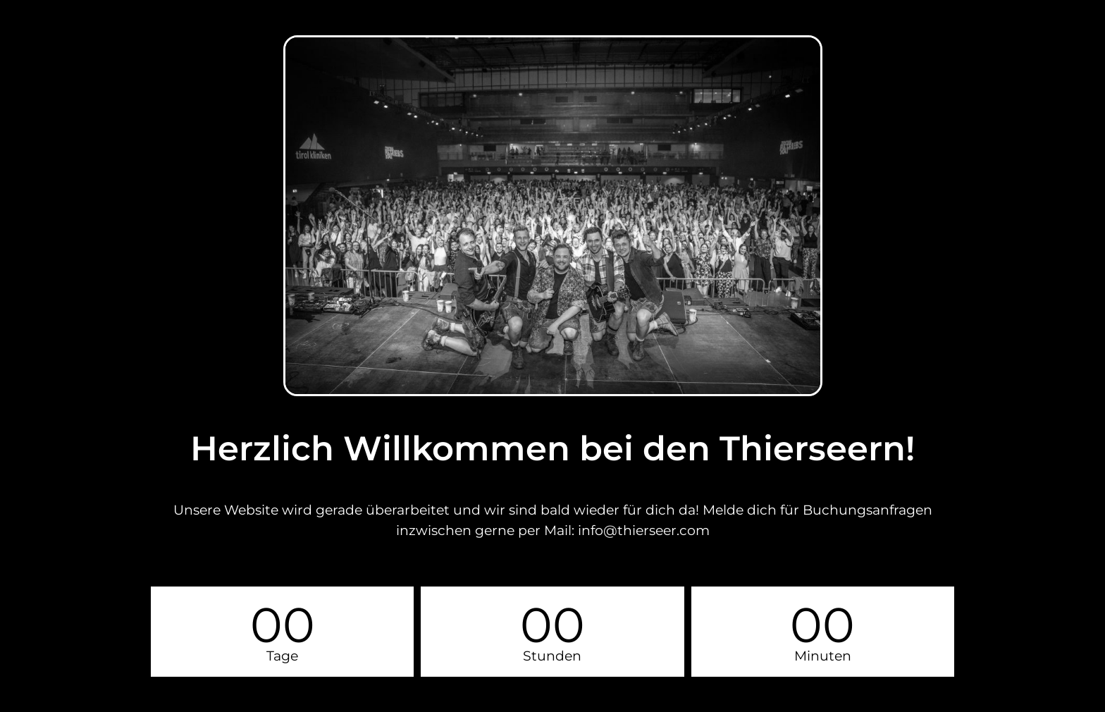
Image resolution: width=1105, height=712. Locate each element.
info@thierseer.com (644, 530)
